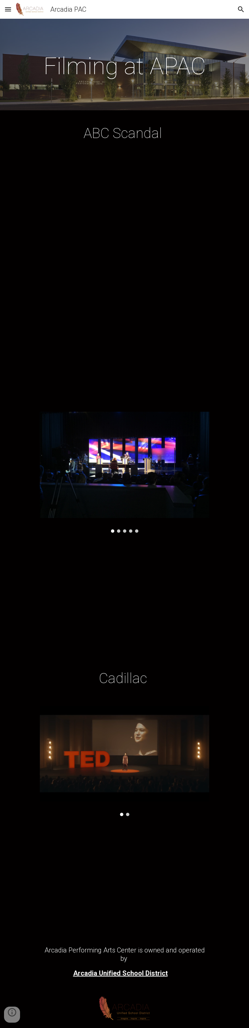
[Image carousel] (124, 472)
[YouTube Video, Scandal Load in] (124, 600)
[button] (8, 9)
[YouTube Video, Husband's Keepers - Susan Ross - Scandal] (124, 341)
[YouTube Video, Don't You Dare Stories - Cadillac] (124, 879)
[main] (124, 66)
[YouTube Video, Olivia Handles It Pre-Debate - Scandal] (124, 215)
